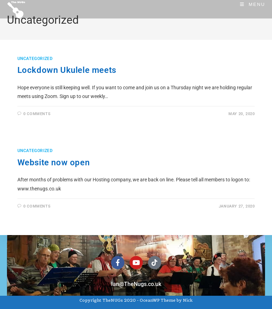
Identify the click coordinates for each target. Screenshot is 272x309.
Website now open (53, 162)
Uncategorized (35, 58)
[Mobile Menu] (252, 4)
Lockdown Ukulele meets (66, 70)
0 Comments (36, 114)
